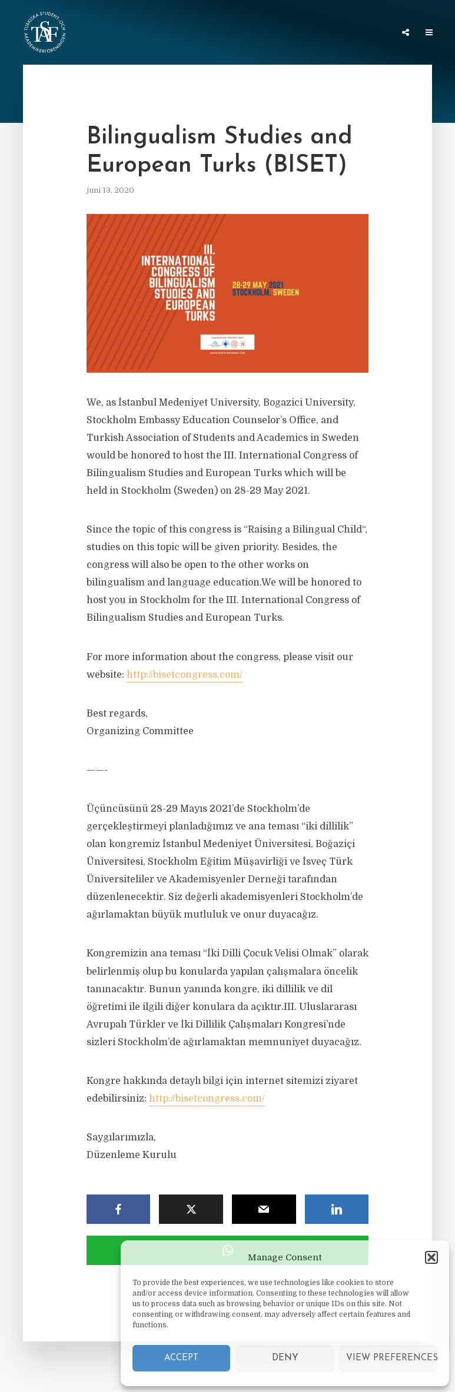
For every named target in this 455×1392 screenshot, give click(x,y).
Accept (181, 1358)
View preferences (391, 1358)
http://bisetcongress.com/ (185, 675)
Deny (285, 1358)
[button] (431, 1257)
